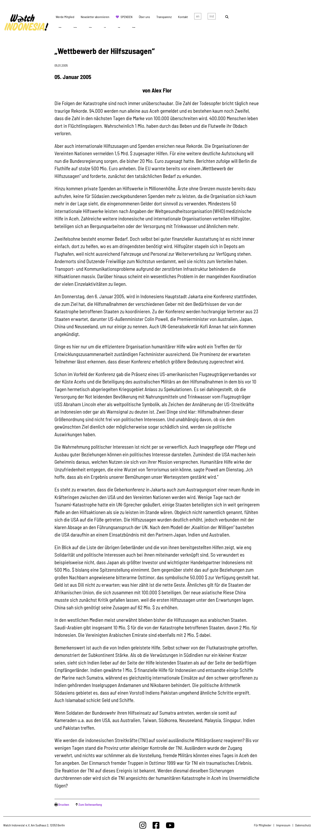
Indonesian (212, 16)
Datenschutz (303, 825)
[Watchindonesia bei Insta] (142, 825)
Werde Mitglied (65, 17)
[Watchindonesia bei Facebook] (156, 825)
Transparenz (164, 17)
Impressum (283, 825)
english (197, 16)
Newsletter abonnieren (95, 17)
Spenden (126, 17)
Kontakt (183, 17)
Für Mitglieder (262, 825)
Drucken (63, 804)
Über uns (144, 17)
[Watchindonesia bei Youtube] (170, 825)
